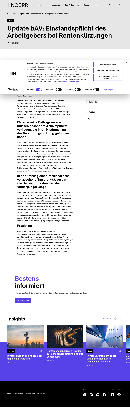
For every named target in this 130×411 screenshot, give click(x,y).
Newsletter (41, 398)
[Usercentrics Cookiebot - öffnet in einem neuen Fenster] (13, 30)
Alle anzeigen (106, 323)
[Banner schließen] (127, 3)
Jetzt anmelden (23, 304)
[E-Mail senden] (107, 84)
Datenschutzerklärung (70, 22)
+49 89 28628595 (112, 92)
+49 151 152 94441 (112, 80)
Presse (9, 398)
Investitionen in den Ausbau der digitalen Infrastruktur (24, 361)
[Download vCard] (112, 84)
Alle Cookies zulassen (108, 5)
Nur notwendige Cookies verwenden (108, 17)
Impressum (19, 398)
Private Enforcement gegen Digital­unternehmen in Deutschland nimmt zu (101, 362)
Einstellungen (108, 30)
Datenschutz (30, 398)
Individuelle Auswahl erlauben (108, 11)
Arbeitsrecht (92, 106)
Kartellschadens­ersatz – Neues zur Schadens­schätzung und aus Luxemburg (65, 358)
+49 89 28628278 (112, 77)
